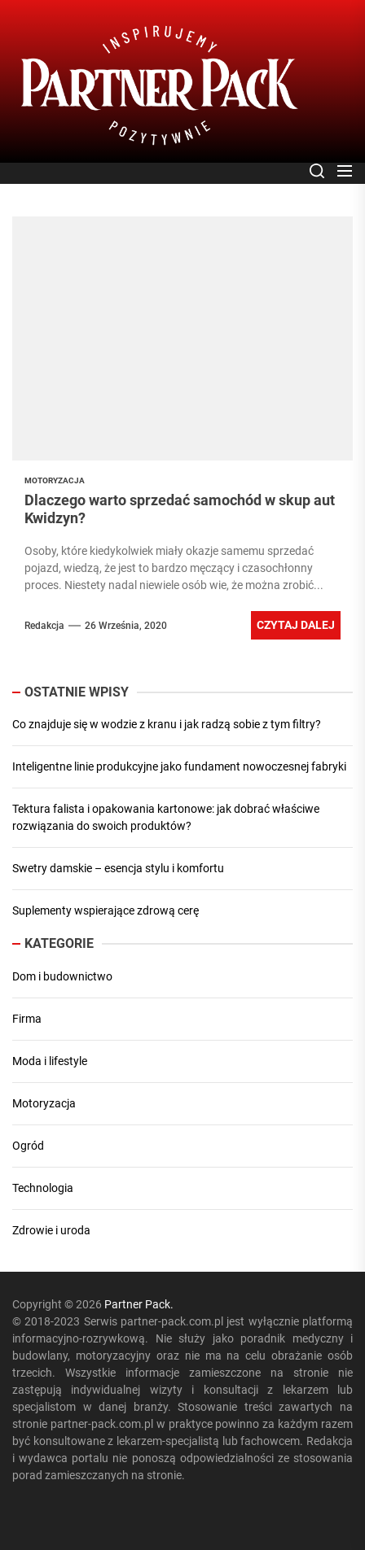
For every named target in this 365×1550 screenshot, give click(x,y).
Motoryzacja (44, 1103)
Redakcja (44, 625)
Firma (27, 1018)
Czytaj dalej (296, 624)
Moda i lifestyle (49, 1061)
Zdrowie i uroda (51, 1230)
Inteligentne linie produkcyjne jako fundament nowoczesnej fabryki (179, 766)
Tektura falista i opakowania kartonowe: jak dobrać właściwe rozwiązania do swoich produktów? (165, 817)
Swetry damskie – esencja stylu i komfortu (118, 868)
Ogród (28, 1145)
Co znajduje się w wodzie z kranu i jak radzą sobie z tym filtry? (166, 724)
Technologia (42, 1187)
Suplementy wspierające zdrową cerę (105, 910)
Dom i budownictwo (62, 976)
